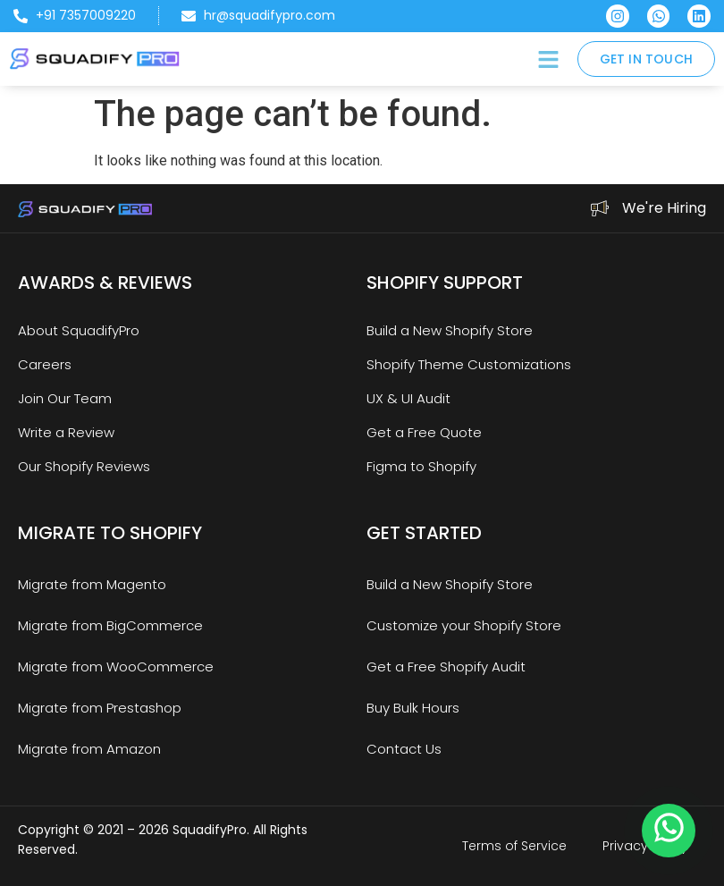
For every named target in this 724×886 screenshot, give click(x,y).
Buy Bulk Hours (412, 707)
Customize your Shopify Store (463, 625)
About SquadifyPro (78, 330)
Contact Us (404, 748)
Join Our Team (65, 398)
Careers (45, 364)
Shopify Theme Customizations (468, 364)
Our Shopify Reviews (84, 466)
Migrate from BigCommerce (110, 625)
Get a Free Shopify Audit (446, 666)
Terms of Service (514, 846)
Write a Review (66, 432)
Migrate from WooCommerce (116, 666)
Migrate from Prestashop (99, 707)
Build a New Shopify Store (449, 330)
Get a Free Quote (424, 432)
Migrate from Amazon (89, 748)
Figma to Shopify (421, 466)
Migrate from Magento (92, 584)
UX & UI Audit (408, 398)
